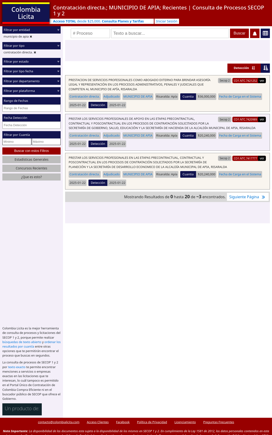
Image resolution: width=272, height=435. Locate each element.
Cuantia (188, 96)
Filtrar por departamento (22, 81)
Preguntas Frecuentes (218, 422)
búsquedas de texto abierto (21, 342)
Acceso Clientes (98, 422)
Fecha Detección (15, 118)
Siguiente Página (247, 197)
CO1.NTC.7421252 (245, 80)
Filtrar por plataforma (19, 91)
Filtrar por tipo (14, 45)
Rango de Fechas (16, 101)
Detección (241, 68)
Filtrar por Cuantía (17, 135)
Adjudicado (112, 96)
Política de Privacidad (152, 422)
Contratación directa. (85, 96)
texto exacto (16, 367)
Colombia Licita (25, 13)
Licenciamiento (185, 422)
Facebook (123, 422)
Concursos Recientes (31, 168)
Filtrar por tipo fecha (18, 71)
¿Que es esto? (31, 177)
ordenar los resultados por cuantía (31, 344)
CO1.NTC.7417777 (245, 158)
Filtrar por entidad (17, 30)
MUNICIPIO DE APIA (137, 96)
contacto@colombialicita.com (59, 422)
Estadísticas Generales (32, 159)
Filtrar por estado (16, 61)
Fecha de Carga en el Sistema (240, 96)
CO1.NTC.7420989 (245, 119)
